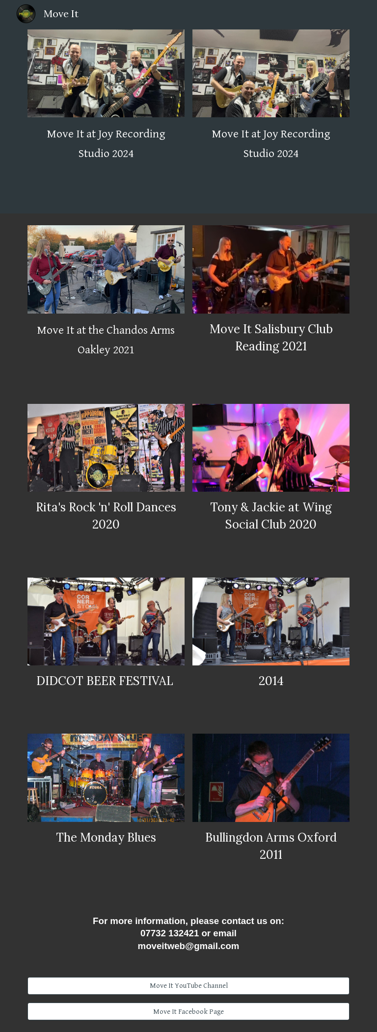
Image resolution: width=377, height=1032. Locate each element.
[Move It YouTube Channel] (188, 986)
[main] (105, 143)
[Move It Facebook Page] (188, 1011)
